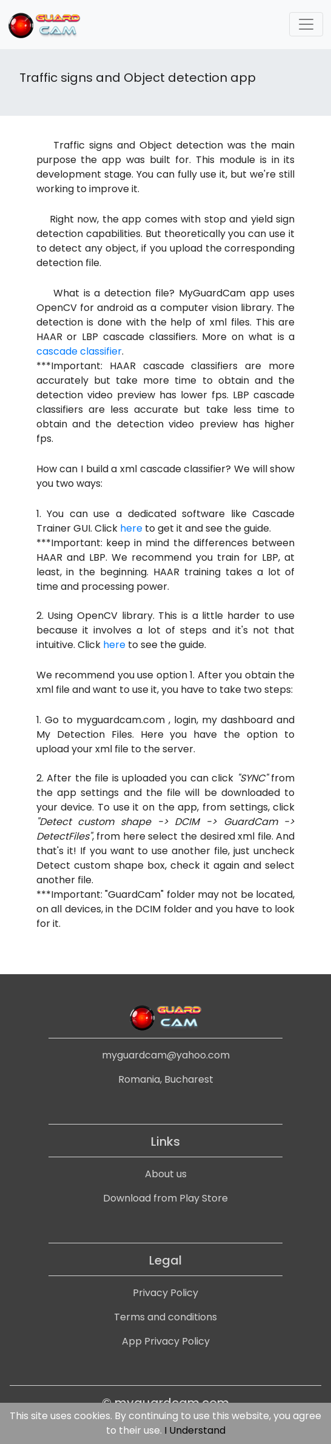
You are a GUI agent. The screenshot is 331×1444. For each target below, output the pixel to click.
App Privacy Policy (166, 1341)
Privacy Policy (165, 1293)
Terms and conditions (165, 1317)
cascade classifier (79, 351)
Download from (141, 1198)
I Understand (195, 1430)
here (132, 528)
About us (166, 1174)
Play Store (203, 1198)
